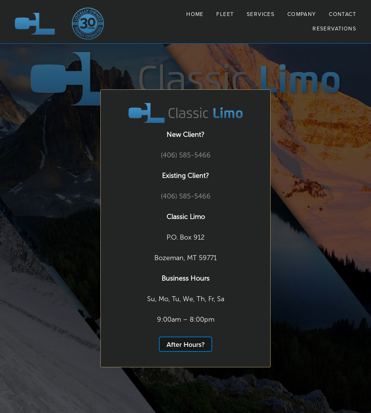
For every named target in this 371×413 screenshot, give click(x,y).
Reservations (334, 28)
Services (260, 14)
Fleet (225, 14)
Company (301, 14)
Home (195, 14)
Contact (342, 14)
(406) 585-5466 (186, 155)
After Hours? (185, 344)
